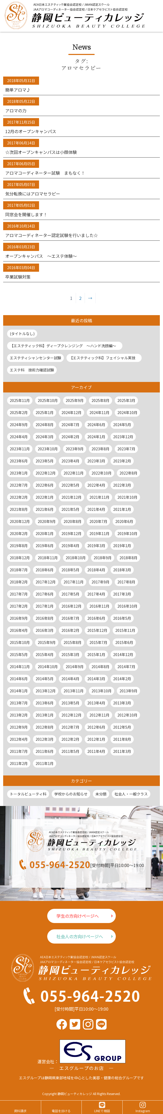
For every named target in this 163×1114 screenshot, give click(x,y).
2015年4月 (45, 654)
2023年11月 (20, 448)
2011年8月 (122, 739)
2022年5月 (70, 485)
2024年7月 (70, 424)
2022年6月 (45, 485)
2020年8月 (72, 521)
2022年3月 (122, 485)
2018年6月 (45, 569)
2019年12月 (71, 533)
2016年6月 (96, 618)
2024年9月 (19, 424)
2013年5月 (70, 702)
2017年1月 (45, 606)
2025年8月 (100, 400)
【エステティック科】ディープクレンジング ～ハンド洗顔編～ (65, 345)
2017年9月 (100, 581)
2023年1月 (19, 473)
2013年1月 (45, 715)
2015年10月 (20, 642)
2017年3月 (122, 594)
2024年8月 (45, 424)
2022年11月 (74, 473)
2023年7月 (126, 448)
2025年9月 (75, 400)
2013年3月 (122, 702)
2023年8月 (100, 448)
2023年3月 (96, 460)
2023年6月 (19, 460)
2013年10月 (102, 690)
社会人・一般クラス (131, 794)
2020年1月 (45, 533)
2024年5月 (122, 424)
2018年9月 (103, 557)
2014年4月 (70, 678)
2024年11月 (99, 412)
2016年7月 (70, 618)
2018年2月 (19, 581)
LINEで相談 (102, 1110)
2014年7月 (126, 666)
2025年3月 (126, 400)
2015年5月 (19, 654)
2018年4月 (96, 569)
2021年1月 (122, 509)
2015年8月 (72, 642)
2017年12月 (46, 581)
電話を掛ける (61, 1110)
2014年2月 (122, 678)
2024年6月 (96, 424)
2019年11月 (99, 533)
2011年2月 (19, 763)
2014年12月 (123, 654)
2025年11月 (20, 400)
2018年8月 (128, 557)
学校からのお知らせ (71, 794)
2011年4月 (96, 751)
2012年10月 (127, 715)
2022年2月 (19, 497)
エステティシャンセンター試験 (35, 357)
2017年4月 (96, 594)
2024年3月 (45, 436)
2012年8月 (45, 727)
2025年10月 (48, 400)
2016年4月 (19, 630)
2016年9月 (19, 618)
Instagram (143, 1110)
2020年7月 (98, 521)
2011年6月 (45, 751)
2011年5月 (70, 751)
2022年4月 (96, 485)
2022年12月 (46, 473)
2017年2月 (19, 606)
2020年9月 (47, 521)
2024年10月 (127, 412)
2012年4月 (19, 739)
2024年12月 (71, 412)
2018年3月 (122, 569)
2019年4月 (70, 545)
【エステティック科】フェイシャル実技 (104, 357)
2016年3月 (45, 630)
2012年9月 (19, 727)
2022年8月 (128, 473)
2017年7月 (19, 594)
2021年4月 (96, 509)
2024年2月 (70, 436)
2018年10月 (76, 557)
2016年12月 (71, 606)
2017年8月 (126, 581)
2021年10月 (127, 497)
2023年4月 (70, 460)
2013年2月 (19, 715)
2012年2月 (70, 739)
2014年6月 (19, 678)
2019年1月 (122, 545)
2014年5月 (45, 678)
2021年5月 (70, 509)
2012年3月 (45, 739)
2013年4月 (96, 702)
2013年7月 (19, 702)
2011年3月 (122, 751)
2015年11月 (125, 630)
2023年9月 (75, 448)
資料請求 (20, 1110)
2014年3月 (96, 678)
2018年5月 (70, 569)
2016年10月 (127, 606)
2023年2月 (122, 460)
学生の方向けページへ (77, 916)
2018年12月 (20, 557)
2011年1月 (45, 763)
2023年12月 (123, 436)
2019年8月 (19, 545)
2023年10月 (48, 448)
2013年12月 (46, 690)
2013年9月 (128, 690)
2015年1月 (96, 654)
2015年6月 (124, 642)
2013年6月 (45, 702)
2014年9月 (75, 666)
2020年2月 (19, 533)
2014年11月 (20, 666)
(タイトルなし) (22, 333)
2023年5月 (45, 460)
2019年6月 (45, 545)
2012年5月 (122, 727)
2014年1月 (19, 690)
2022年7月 (19, 485)
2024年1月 (96, 436)
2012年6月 (96, 727)
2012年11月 (99, 715)
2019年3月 (96, 545)
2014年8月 (100, 666)
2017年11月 (74, 581)
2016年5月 (122, 618)
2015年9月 (47, 642)
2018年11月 (48, 557)
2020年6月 (124, 521)
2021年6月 (45, 509)
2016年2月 (70, 630)
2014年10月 (48, 666)
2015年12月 (97, 630)
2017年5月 (70, 594)
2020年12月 (20, 521)
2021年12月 (71, 497)
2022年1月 (45, 497)
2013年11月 (74, 690)
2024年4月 (19, 436)
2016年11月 (99, 606)
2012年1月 (96, 739)
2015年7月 (98, 642)
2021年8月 (19, 509)
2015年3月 (70, 654)
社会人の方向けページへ (79, 936)
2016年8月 (45, 618)
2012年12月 (71, 715)
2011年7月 (19, 751)
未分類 (101, 794)
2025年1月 (45, 412)
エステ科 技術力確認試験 (32, 369)
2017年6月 (45, 594)
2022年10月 (102, 473)
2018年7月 (19, 569)
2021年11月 (99, 497)
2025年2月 (19, 412)
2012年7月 (70, 727)
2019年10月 (127, 533)
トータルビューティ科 (28, 794)
